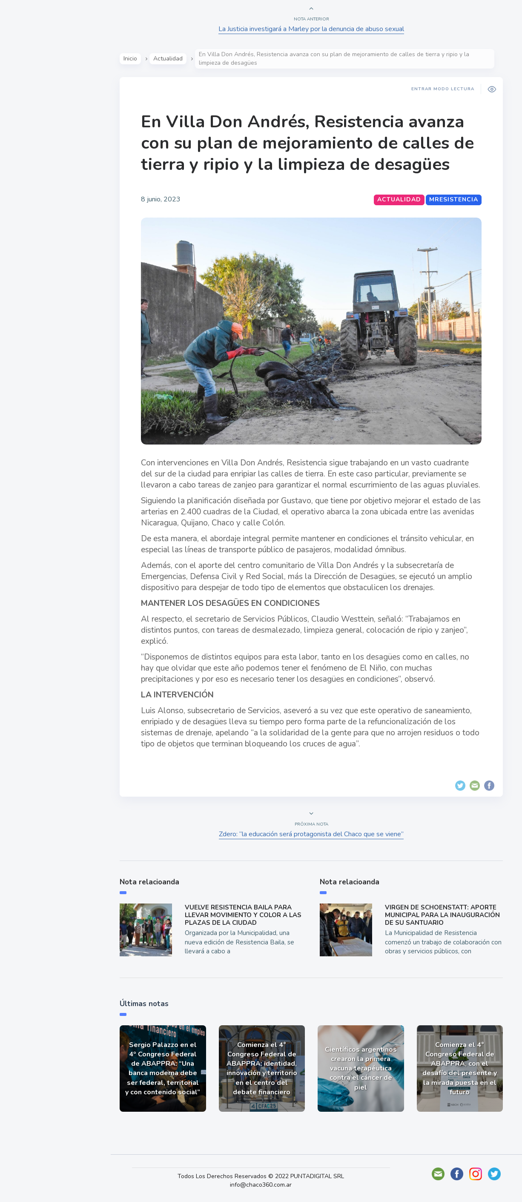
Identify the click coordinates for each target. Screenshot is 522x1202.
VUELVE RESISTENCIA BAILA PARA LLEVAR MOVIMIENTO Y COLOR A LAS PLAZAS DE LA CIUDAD (244, 915)
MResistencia (454, 199)
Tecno (27, 192)
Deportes (33, 212)
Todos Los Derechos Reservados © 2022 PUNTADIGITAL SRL (264, 1176)
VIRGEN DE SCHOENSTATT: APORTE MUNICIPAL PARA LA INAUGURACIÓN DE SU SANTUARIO (443, 915)
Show (27, 132)
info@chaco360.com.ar (264, 1185)
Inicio (131, 59)
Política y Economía (51, 152)
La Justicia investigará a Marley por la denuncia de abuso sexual (312, 29)
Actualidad (36, 112)
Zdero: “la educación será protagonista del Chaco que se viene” (312, 834)
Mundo (29, 172)
